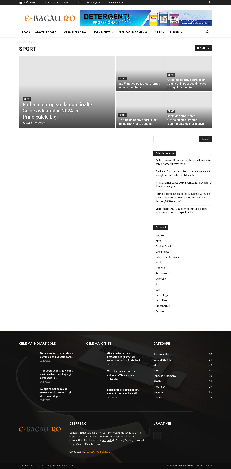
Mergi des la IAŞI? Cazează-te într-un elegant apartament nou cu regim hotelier (181, 210)
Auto (158, 241)
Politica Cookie (204, 465)
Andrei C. (27, 123)
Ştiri (159, 32)
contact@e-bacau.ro (98, 451)
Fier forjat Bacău (115, 2)
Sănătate (161, 278)
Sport (27, 99)
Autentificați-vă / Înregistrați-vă (89, 2)
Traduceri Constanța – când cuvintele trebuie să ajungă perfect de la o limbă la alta (183, 173)
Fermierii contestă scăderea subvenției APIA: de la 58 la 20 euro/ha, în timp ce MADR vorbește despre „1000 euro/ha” (183, 197)
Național (160, 268)
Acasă (26, 32)
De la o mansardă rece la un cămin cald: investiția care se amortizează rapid (183, 162)
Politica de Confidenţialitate (179, 465)
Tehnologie (162, 295)
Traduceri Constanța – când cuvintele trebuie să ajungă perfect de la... (56, 374)
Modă (159, 262)
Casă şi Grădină (76, 32)
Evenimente (103, 32)
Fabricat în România (134, 32)
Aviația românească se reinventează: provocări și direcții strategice (184, 184)
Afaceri (160, 235)
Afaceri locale (47, 32)
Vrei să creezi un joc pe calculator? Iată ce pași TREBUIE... (121, 375)
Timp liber (161, 300)
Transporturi (163, 305)
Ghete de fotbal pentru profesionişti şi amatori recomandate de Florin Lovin (124, 357)
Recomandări (163, 273)
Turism (176, 32)
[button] (207, 32)
